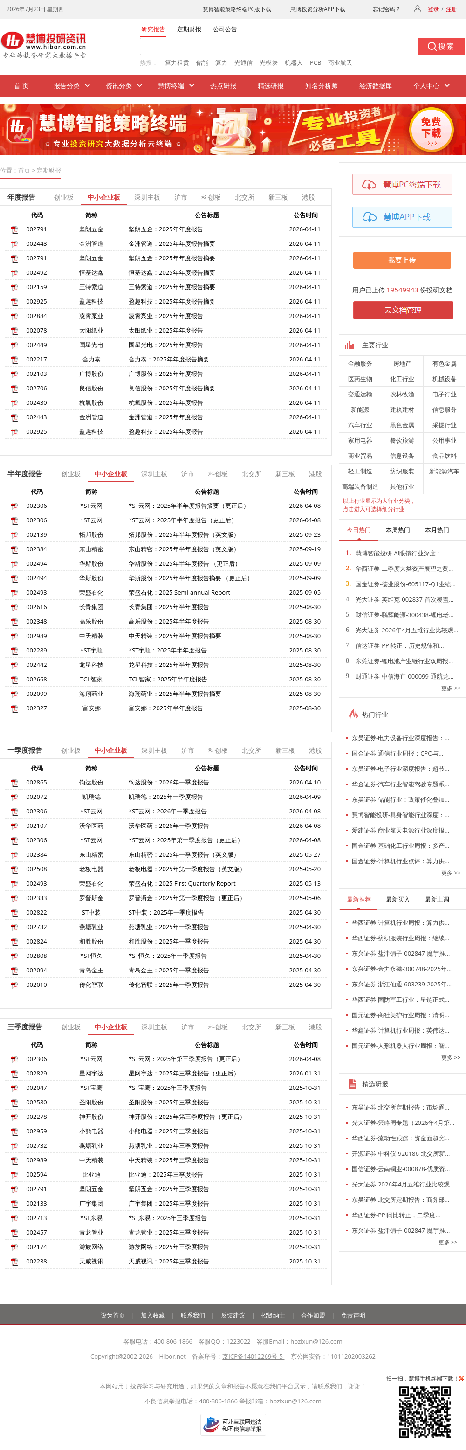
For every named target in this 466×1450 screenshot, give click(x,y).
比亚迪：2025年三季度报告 (166, 1174)
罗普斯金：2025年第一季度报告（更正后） (187, 898)
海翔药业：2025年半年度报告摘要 (175, 693)
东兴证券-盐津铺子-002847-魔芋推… (401, 953)
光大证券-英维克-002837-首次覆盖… (399, 599)
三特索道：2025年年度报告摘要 (172, 287)
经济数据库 (375, 85)
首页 (24, 170)
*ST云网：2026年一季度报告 (168, 811)
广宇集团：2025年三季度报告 (169, 1203)
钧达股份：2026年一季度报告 (169, 782)
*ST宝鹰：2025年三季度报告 (168, 1087)
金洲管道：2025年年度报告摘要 (172, 243)
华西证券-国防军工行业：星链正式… (400, 999)
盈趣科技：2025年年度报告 (166, 431)
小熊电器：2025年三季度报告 (169, 1131)
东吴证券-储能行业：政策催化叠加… (400, 799)
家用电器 (360, 440)
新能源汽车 (444, 471)
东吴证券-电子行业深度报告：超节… (400, 768)
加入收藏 (153, 1315)
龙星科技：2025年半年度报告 (169, 664)
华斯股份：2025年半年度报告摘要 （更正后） (191, 578)
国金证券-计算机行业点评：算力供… (400, 861)
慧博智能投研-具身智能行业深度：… (400, 815)
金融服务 (360, 363)
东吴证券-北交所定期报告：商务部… (400, 1199)
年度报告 (21, 196)
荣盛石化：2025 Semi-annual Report (179, 592)
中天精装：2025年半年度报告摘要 (175, 635)
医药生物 (360, 379)
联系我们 (193, 1315)
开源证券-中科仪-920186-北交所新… (401, 1153)
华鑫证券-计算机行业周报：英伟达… (400, 1030)
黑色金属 (402, 425)
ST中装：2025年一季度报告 (166, 912)
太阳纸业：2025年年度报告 (166, 330)
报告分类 (67, 85)
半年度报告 (24, 473)
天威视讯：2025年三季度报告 (169, 1261)
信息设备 (402, 455)
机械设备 (444, 379)
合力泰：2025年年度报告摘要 (169, 359)
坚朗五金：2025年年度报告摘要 (172, 258)
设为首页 (113, 1315)
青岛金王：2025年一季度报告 (169, 970)
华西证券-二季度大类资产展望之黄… (399, 568)
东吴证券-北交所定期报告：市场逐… (400, 1107)
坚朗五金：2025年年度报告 (166, 229)
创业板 (64, 197)
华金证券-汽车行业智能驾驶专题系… (400, 784)
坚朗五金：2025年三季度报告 (169, 1189)
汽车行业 (360, 425)
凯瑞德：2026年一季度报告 (166, 796)
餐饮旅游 (402, 440)
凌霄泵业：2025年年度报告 (166, 316)
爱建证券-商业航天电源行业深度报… (400, 830)
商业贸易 (360, 455)
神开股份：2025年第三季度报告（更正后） (187, 1116)
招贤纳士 (273, 1315)
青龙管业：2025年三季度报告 (169, 1232)
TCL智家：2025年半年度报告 (168, 679)
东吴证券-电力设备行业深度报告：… (400, 738)
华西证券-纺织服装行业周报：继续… (400, 938)
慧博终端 (171, 85)
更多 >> (450, 688)
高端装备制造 (360, 486)
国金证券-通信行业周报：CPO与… (397, 753)
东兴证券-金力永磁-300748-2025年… (402, 968)
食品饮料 (444, 455)
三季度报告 (24, 1026)
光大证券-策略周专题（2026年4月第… (403, 1122)
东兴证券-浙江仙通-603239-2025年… (402, 984)
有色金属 (444, 363)
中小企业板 (104, 197)
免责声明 (353, 1315)
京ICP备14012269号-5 (253, 1356)
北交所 (244, 197)
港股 (308, 197)
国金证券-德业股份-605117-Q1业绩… (401, 583)
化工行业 (402, 379)
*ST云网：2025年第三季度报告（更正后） (186, 1059)
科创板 (211, 197)
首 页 (21, 85)
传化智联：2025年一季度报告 (169, 984)
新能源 (360, 409)
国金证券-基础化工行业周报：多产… (400, 845)
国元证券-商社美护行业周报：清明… (400, 1015)
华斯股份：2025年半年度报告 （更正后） (185, 563)
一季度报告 (24, 750)
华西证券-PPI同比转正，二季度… (396, 1215)
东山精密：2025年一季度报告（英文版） (184, 854)
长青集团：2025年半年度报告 (169, 607)
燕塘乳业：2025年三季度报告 (169, 1145)
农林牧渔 (402, 394)
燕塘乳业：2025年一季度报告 (169, 927)
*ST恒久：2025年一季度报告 (168, 955)
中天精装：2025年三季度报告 (169, 1160)
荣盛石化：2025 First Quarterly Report (182, 883)
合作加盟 (313, 1315)
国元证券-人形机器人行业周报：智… (400, 1045)
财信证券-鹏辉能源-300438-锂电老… (399, 614)
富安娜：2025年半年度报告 (166, 708)
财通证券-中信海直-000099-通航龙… (399, 676)
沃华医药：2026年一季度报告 (169, 825)
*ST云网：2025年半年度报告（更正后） (183, 520)
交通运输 (360, 394)
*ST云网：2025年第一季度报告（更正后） (186, 840)
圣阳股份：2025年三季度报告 (169, 1102)
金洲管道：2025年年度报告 (166, 417)
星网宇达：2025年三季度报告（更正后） (184, 1073)
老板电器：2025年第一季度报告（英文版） (187, 869)
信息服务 (444, 409)
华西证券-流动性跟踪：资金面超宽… (400, 1138)
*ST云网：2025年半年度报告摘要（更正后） (189, 505)
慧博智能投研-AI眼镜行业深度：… (396, 553)
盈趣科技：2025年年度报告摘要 (172, 301)
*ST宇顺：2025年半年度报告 (168, 650)
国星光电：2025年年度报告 (166, 344)
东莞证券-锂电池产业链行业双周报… (399, 660)
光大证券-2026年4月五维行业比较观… (402, 630)
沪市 (180, 197)
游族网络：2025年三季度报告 (169, 1246)
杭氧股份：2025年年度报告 (166, 402)
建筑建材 (402, 409)
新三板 (278, 197)
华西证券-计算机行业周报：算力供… (400, 922)
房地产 (402, 363)
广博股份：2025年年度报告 (166, 373)
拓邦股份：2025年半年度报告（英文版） (184, 534)
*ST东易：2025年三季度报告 (168, 1218)
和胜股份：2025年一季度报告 (169, 941)
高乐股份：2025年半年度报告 (169, 621)
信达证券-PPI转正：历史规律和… (395, 645)
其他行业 (402, 486)
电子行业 (444, 394)
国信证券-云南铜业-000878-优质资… (401, 1169)
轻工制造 (360, 471)
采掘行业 (444, 425)
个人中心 (426, 85)
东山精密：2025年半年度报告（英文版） (184, 549)
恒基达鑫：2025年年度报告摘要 (172, 272)
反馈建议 (233, 1315)
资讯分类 (119, 85)
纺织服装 (402, 471)
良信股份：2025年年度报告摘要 (172, 388)
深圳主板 (147, 197)
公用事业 (444, 440)
